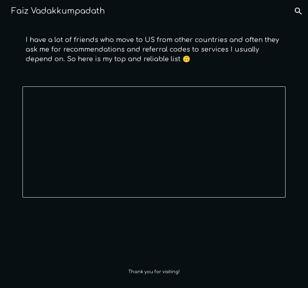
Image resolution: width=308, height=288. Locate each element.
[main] (153, 49)
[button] (298, 11)
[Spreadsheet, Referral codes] (153, 142)
